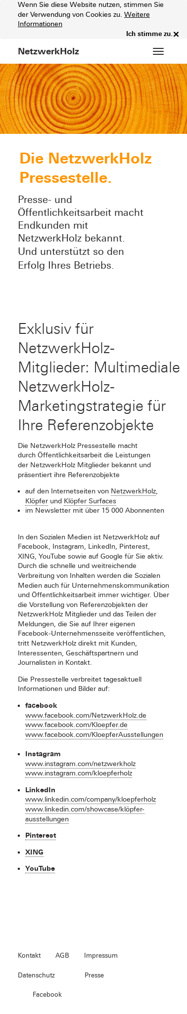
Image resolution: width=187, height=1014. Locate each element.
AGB (62, 956)
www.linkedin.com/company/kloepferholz (90, 799)
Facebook (47, 995)
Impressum (101, 956)
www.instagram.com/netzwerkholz (80, 764)
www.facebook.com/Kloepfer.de (76, 725)
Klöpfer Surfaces (90, 501)
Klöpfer (36, 501)
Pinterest (40, 835)
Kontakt (29, 956)
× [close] (176, 34)
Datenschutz (36, 975)
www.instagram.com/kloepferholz (78, 773)
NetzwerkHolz (133, 491)
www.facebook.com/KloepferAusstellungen (94, 734)
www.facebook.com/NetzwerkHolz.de (85, 715)
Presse (94, 975)
